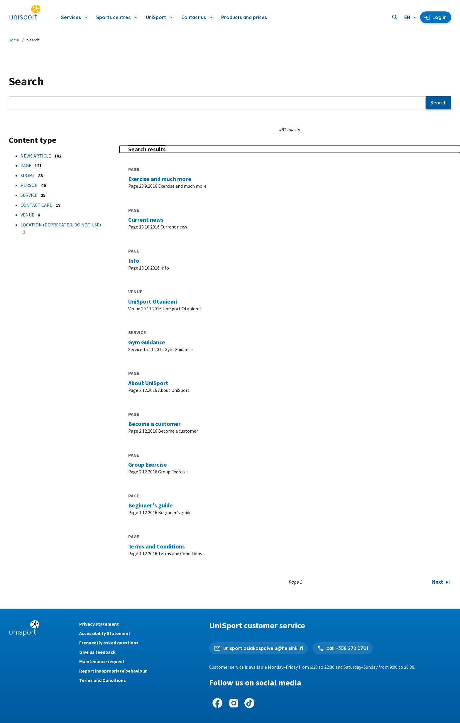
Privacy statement (99, 624)
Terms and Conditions (102, 680)
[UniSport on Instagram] (234, 703)
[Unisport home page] (25, 13)
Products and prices (244, 17)
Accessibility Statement (104, 633)
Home (14, 40)
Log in (439, 17)
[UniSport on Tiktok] (249, 703)
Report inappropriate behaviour (113, 671)
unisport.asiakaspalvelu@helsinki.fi (263, 648)
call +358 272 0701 (347, 648)
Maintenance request (101, 661)
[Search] (395, 17)
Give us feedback (97, 652)
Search (438, 103)
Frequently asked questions (108, 643)
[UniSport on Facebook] (217, 703)
